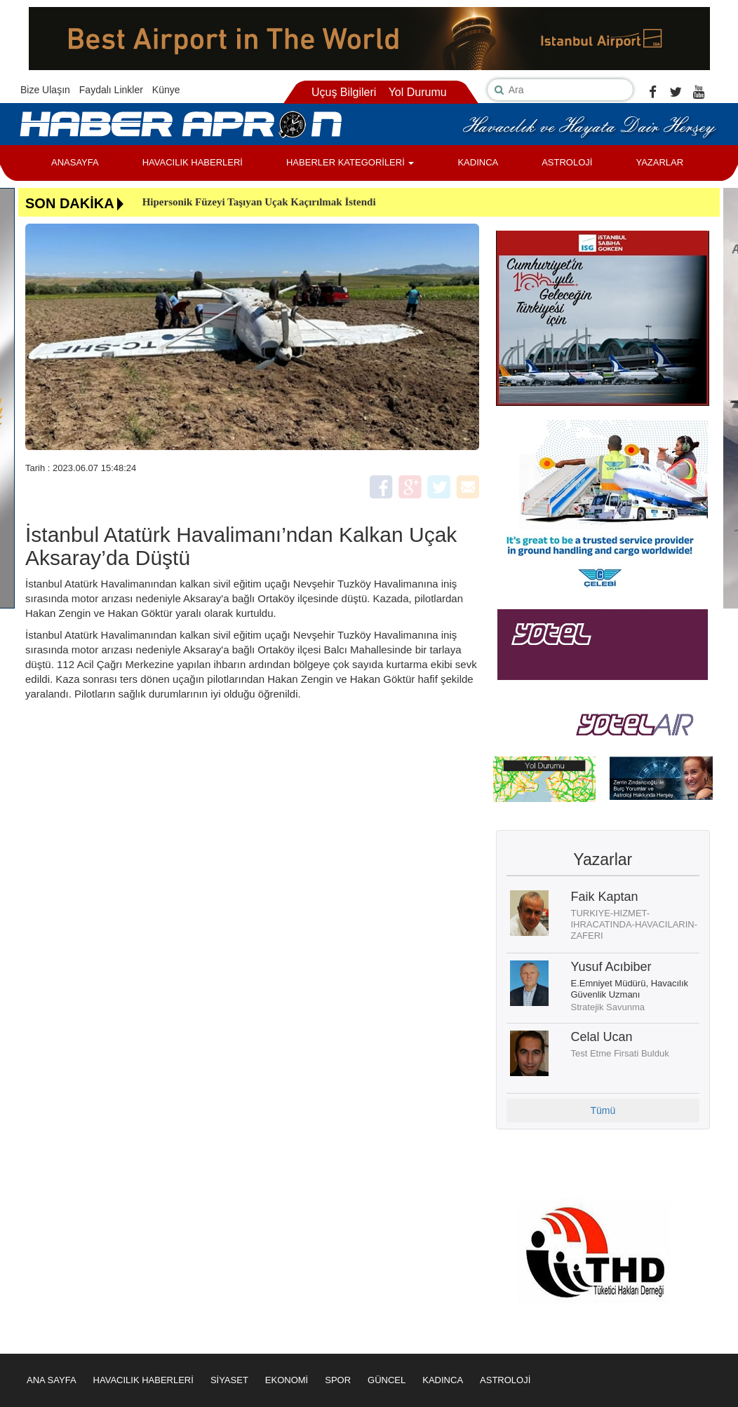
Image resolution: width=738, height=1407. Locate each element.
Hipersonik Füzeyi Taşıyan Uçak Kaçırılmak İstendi (259, 202)
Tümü (602, 1110)
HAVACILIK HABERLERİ (192, 162)
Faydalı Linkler (111, 89)
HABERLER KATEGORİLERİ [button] (350, 162)
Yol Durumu (418, 92)
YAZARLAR (659, 162)
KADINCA (477, 162)
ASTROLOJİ (567, 162)
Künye (166, 89)
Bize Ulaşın (45, 89)
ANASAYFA (75, 162)
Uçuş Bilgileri (343, 92)
